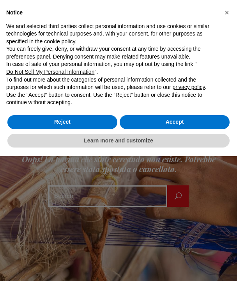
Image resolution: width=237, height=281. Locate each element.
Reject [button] (62, 122)
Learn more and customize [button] (118, 140)
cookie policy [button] (59, 41)
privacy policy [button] (188, 87)
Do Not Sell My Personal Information (50, 72)
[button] (227, 12)
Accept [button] (175, 122)
